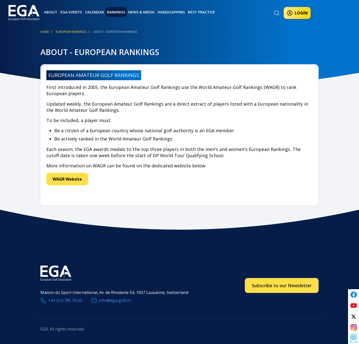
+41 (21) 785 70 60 (65, 300)
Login (297, 13)
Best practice (201, 11)
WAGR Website (67, 179)
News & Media (141, 11)
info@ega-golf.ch (115, 300)
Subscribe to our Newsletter (282, 285)
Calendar (94, 11)
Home (44, 32)
